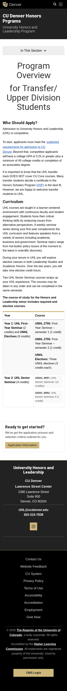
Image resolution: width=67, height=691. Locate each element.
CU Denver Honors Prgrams (22, 18)
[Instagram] (33, 531)
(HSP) (40, 185)
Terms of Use (33, 588)
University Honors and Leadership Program (20, 29)
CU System (33, 574)
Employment (33, 610)
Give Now (33, 617)
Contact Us (33, 559)
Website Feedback (33, 566)
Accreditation (33, 602)
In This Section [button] (33, 50)
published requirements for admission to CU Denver (31, 147)
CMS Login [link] (33, 672)
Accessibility (33, 595)
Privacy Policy (33, 581)
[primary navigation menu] (60, 4)
